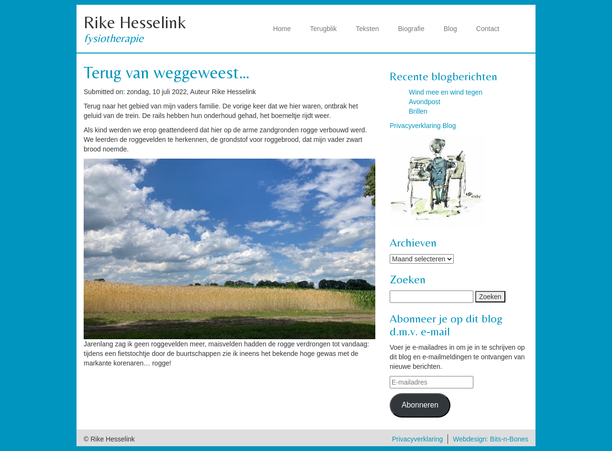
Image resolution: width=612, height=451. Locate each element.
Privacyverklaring (417, 439)
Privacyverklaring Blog (423, 125)
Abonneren (420, 405)
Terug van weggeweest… (167, 72)
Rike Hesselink (135, 22)
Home (282, 28)
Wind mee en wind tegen (445, 92)
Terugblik (323, 28)
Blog (450, 28)
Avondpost (424, 102)
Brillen (418, 111)
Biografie (411, 28)
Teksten (367, 28)
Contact (487, 28)
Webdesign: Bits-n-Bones (490, 439)
